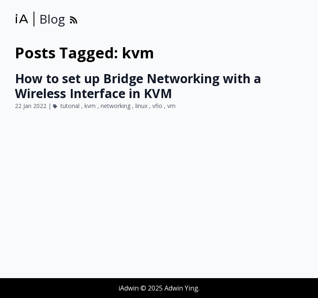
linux (142, 106)
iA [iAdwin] (22, 19)
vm (171, 106)
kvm (90, 106)
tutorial (70, 106)
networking (116, 106)
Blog (52, 19)
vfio (158, 106)
